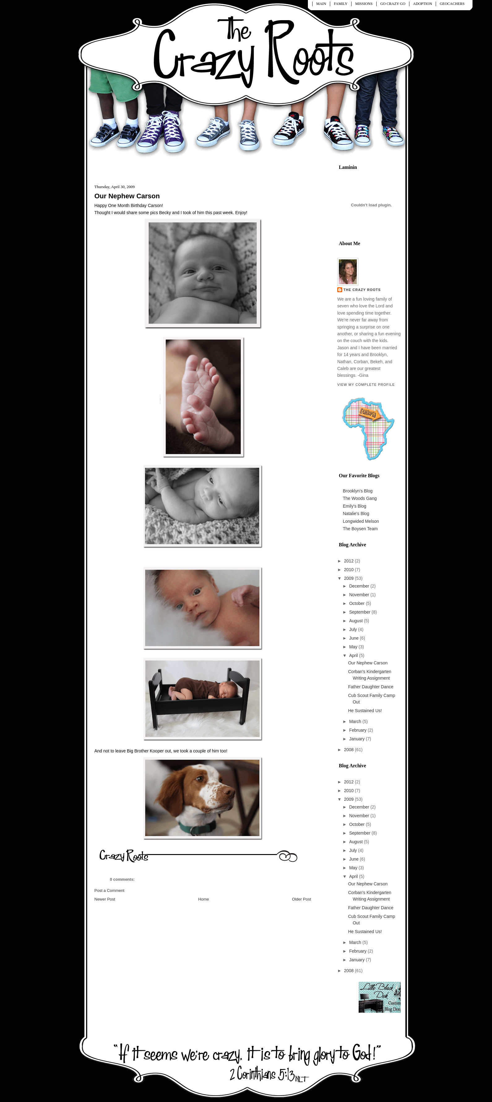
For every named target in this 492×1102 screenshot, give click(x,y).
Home (203, 899)
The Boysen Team (360, 528)
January (357, 738)
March (355, 721)
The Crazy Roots (362, 290)
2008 (349, 749)
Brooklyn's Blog (358, 490)
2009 (349, 578)
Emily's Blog (354, 506)
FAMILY (340, 4)
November (359, 594)
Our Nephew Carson (127, 196)
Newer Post (104, 899)
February (358, 730)
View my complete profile (366, 384)
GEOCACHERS (452, 4)
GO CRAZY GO (392, 4)
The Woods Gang (360, 498)
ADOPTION (422, 4)
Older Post (301, 899)
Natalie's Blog (356, 513)
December (359, 586)
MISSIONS (364, 4)
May (353, 646)
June (354, 638)
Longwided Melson (361, 521)
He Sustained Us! (365, 710)
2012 (349, 560)
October (357, 603)
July (353, 629)
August (356, 620)
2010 (349, 569)
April (354, 655)
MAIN (321, 4)
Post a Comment (109, 890)
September (360, 612)
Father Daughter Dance (370, 686)
